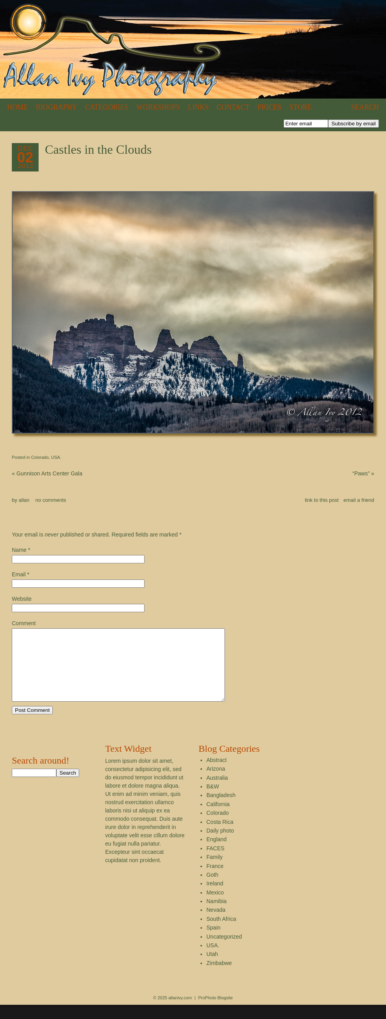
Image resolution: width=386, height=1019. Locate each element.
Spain (213, 942)
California (218, 818)
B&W (212, 800)
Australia (217, 792)
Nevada (215, 924)
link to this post (322, 500)
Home (17, 107)
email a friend (358, 500)
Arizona (215, 783)
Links (198, 107)
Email (19, 574)
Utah (212, 968)
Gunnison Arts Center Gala (47, 473)
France (215, 880)
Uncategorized (224, 951)
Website (22, 599)
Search (365, 107)
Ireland (214, 897)
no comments (50, 500)
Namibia (216, 915)
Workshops (158, 107)
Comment (24, 623)
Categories (106, 107)
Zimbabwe (219, 977)
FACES (215, 862)
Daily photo (220, 845)
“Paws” (363, 473)
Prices (270, 107)
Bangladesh (221, 809)
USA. (56, 457)
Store (301, 107)
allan (24, 500)
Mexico (215, 907)
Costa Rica (219, 836)
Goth (212, 889)
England (216, 853)
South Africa (221, 933)
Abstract (216, 774)
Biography (56, 107)
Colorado (40, 457)
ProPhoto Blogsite (215, 1012)
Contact (233, 107)
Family (214, 871)
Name (19, 550)
